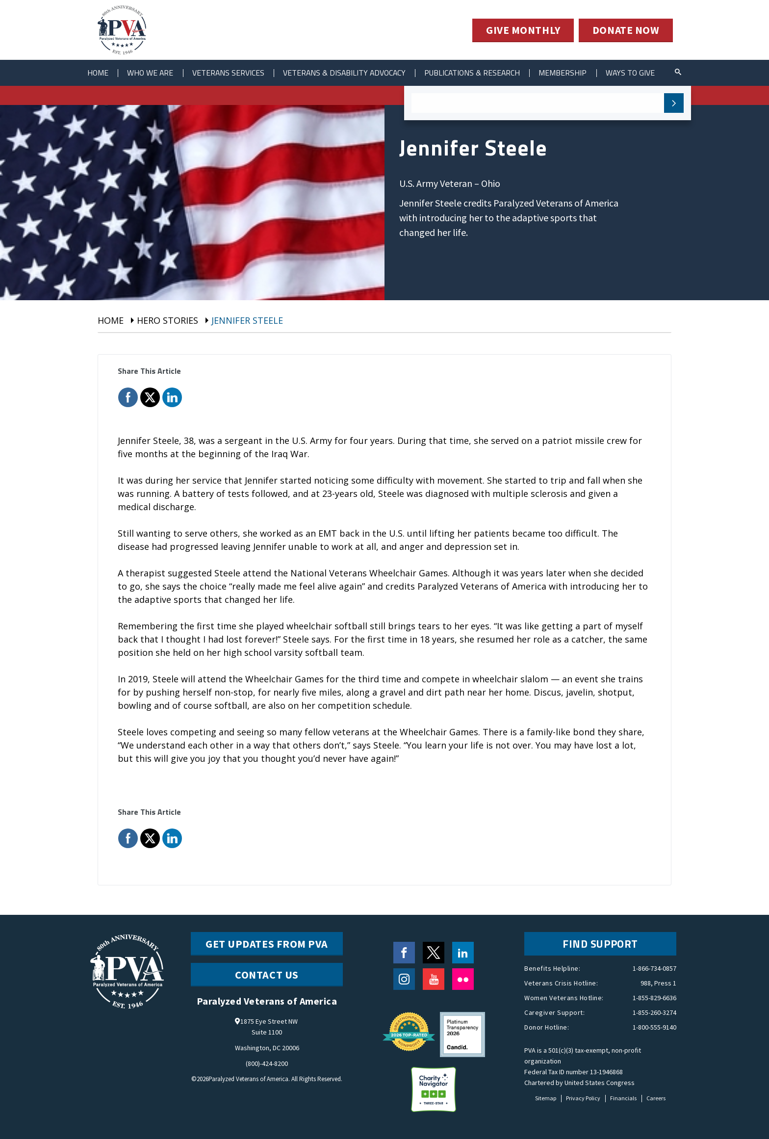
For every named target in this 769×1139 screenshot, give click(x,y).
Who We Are (152, 72)
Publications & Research (481, 72)
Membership (574, 72)
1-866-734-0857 (654, 968)
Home (98, 72)
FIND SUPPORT (600, 943)
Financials (623, 1098)
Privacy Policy (583, 1098)
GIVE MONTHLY (522, 30)
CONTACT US (267, 975)
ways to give (642, 72)
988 (646, 983)
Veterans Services (232, 72)
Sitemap (545, 1098)
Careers (656, 1098)
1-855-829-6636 (654, 997)
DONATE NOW (626, 30)
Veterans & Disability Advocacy (350, 72)
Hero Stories (167, 320)
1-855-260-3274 (654, 1012)
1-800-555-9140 (654, 1027)
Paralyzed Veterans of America (248, 1079)
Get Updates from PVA (266, 944)
